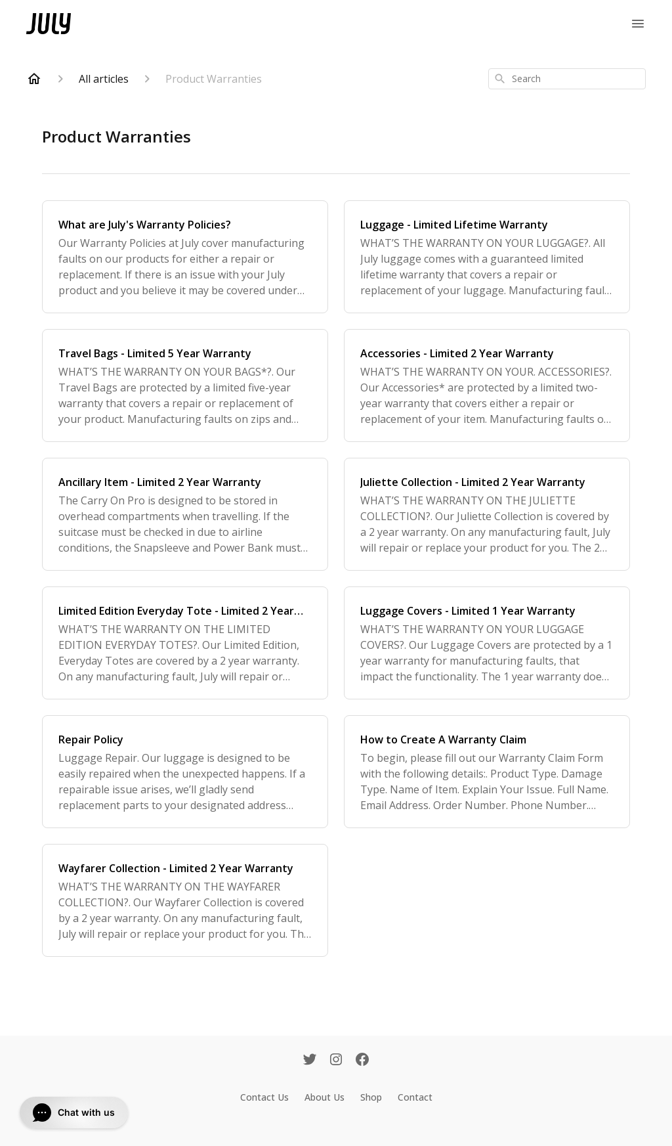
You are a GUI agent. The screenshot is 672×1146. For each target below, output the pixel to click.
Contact (415, 1097)
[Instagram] (336, 1060)
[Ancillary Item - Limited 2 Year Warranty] (185, 514)
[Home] (34, 79)
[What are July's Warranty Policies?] (185, 256)
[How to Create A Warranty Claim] (487, 771)
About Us (324, 1097)
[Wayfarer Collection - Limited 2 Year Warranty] (185, 900)
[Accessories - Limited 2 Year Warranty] (487, 385)
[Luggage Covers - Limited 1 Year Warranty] (487, 642)
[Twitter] (310, 1060)
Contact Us (264, 1097)
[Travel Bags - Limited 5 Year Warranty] (185, 385)
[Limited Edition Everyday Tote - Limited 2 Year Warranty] (185, 642)
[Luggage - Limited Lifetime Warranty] (487, 256)
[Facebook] (362, 1060)
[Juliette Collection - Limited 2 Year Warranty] (487, 514)
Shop (371, 1097)
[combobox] (567, 78)
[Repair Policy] (185, 771)
